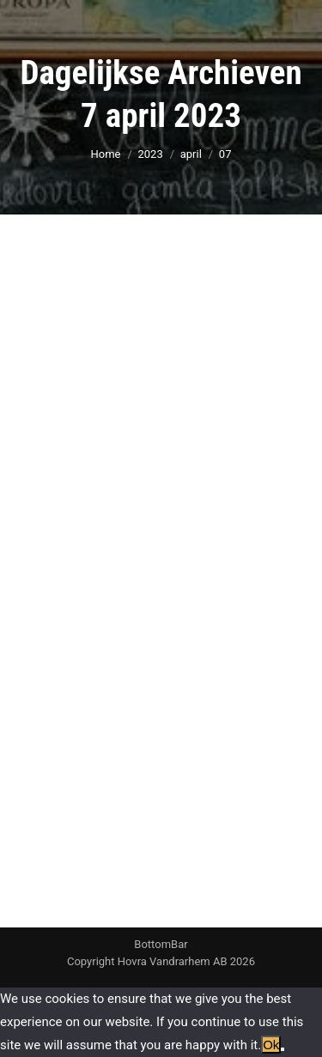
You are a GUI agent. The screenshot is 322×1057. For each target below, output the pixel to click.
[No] (282, 1049)
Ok (271, 1044)
